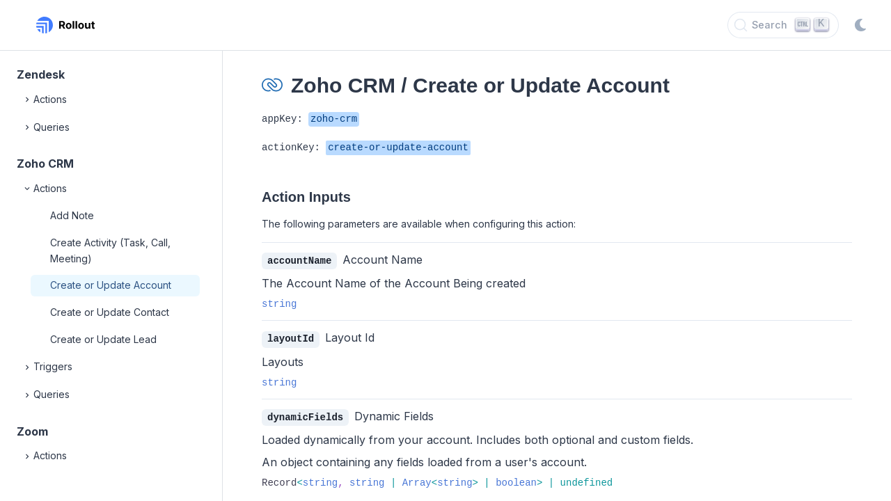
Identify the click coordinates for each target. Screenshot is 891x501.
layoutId (290, 338)
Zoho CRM (45, 163)
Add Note (72, 215)
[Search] (783, 25)
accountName (299, 261)
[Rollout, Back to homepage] (65, 25)
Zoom (32, 431)
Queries (46, 127)
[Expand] (27, 99)
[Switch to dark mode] (860, 25)
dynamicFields (305, 416)
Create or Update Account (110, 285)
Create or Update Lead (103, 339)
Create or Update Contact (109, 312)
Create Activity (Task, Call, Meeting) (110, 250)
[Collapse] (27, 188)
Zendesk (41, 74)
